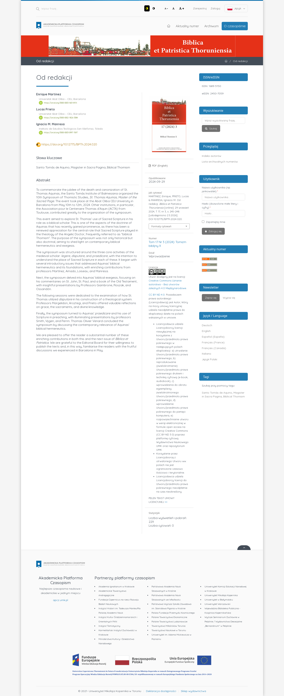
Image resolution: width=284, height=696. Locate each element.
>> (166, 501)
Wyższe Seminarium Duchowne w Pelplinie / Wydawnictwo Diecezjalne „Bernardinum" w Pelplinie (223, 621)
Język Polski (209, 359)
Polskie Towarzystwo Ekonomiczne (169, 617)
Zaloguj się (214, 231)
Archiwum (211, 26)
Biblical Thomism (234, 396)
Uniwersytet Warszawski (217, 604)
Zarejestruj (200, 8)
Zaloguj (215, 8)
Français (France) (213, 342)
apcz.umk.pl (60, 600)
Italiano (206, 353)
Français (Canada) (214, 348)
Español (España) (213, 336)
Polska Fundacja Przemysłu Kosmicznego (173, 612)
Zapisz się (210, 297)
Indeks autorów (211, 156)
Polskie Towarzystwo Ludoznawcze (169, 621)
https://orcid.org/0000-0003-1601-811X (60, 102)
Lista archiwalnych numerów (220, 161)
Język (236, 8)
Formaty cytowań (161, 226)
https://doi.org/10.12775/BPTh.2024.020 (69, 144)
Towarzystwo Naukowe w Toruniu (169, 630)
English (206, 331)
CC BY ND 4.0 (157, 294)
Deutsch (207, 325)
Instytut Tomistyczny (109, 625)
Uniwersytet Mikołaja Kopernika (221, 595)
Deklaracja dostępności (161, 691)
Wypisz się (229, 297)
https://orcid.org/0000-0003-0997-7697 (61, 132)
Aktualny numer (187, 26)
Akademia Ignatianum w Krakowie (116, 586)
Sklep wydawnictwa (193, 691)
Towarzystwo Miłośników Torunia (168, 625)
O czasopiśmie (235, 26)
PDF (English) (159, 165)
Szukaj (213, 128)
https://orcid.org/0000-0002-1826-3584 (61, 117)
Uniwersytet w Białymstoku (219, 599)
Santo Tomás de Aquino (217, 392)
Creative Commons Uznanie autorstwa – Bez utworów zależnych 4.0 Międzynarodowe (167, 284)
